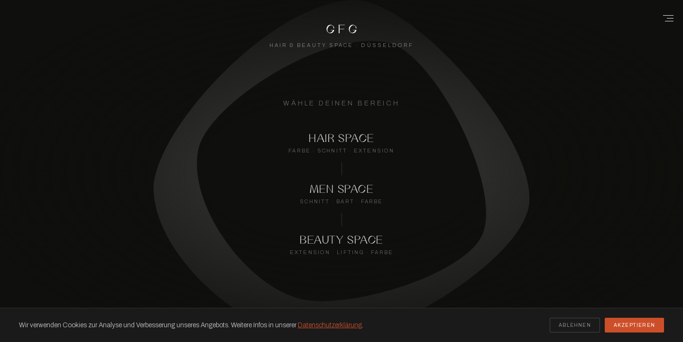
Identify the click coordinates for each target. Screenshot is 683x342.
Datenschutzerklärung (330, 325)
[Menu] (665, 18)
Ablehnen (575, 325)
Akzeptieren (634, 325)
